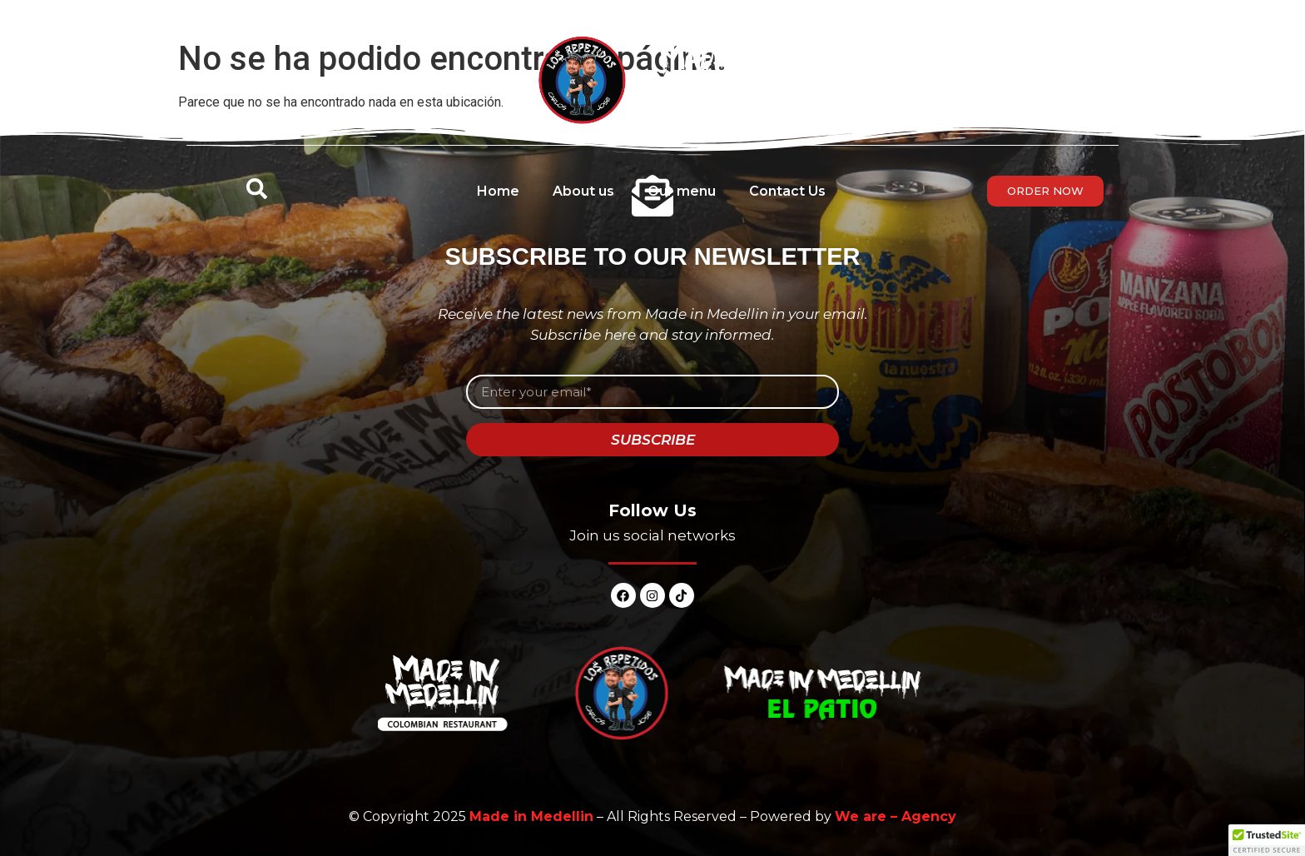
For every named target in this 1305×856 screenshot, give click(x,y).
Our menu (682, 191)
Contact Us (787, 191)
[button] (1266, 840)
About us (583, 191)
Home (498, 191)
